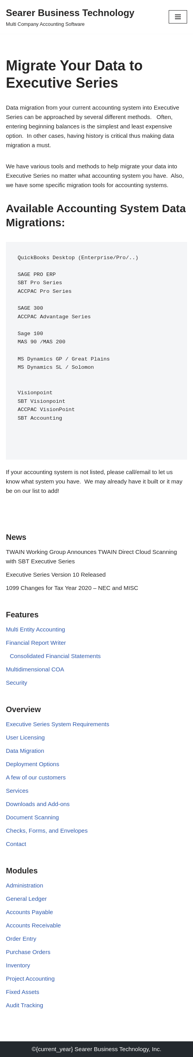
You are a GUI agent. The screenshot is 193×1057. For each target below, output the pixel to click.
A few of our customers (36, 777)
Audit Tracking (24, 1005)
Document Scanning (32, 817)
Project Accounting (30, 978)
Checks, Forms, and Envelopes (46, 830)
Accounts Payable (29, 912)
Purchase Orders (28, 952)
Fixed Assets (22, 991)
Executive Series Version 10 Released (56, 574)
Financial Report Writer (36, 642)
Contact (16, 844)
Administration (24, 885)
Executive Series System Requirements (57, 724)
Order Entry (21, 938)
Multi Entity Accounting (35, 629)
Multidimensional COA (35, 669)
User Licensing (25, 737)
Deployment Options (32, 764)
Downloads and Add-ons (38, 804)
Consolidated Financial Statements (55, 656)
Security (16, 682)
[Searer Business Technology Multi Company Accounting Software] (70, 16)
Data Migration (25, 750)
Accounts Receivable (33, 925)
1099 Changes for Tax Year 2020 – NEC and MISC (72, 587)
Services (17, 790)
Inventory (18, 965)
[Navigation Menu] (178, 16)
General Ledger (26, 898)
